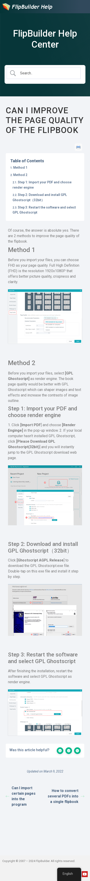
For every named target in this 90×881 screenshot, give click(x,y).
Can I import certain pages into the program (21, 796)
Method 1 (20, 167)
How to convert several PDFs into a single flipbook (66, 796)
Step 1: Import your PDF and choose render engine (42, 184)
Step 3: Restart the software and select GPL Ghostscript (44, 210)
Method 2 (20, 175)
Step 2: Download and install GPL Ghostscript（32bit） (40, 197)
